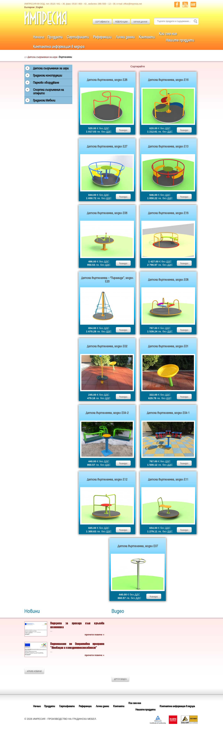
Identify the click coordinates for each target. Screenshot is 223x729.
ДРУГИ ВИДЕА (120, 679)
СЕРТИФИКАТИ (102, 21)
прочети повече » (94, 634)
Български (29, 7)
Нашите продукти (180, 39)
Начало (38, 36)
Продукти (55, 36)
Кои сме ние (168, 33)
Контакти (147, 36)
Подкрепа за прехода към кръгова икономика (77, 625)
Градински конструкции (47, 75)
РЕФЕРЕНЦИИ (121, 21)
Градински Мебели (44, 100)
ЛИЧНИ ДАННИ (140, 21)
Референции (102, 36)
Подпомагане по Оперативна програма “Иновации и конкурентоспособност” (77, 645)
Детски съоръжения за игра (42, 56)
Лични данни (125, 36)
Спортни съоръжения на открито (48, 91)
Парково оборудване (46, 82)
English (39, 7)
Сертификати (78, 36)
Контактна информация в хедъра (58, 46)
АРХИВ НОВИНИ (34, 671)
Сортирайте (137, 66)
